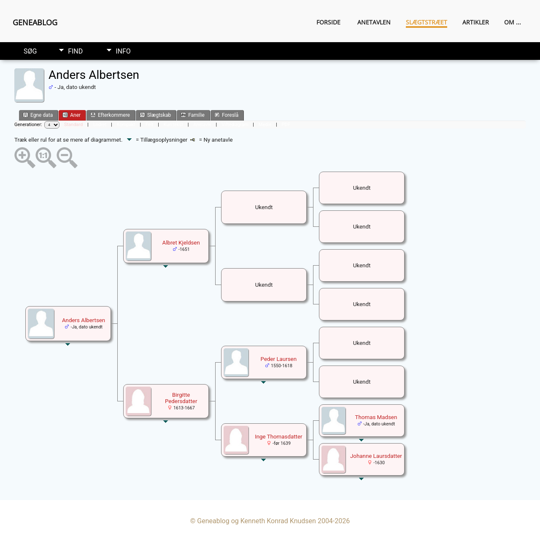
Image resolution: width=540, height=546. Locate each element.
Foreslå (226, 115)
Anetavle (202, 124)
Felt (149, 124)
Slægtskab (155, 115)
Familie (193, 115)
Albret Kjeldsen (181, 242)
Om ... (512, 22)
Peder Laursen (279, 359)
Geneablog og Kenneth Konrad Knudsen (256, 521)
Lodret (99, 124)
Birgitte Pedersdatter (181, 398)
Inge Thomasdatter (278, 436)
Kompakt (126, 124)
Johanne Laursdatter (376, 456)
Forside (328, 22)
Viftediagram (234, 124)
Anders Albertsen (83, 320)
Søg (30, 51)
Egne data (38, 115)
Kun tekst (173, 124)
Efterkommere (110, 115)
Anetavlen (374, 22)
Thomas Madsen (376, 417)
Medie (265, 124)
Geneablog (35, 22)
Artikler (475, 22)
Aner (71, 115)
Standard (73, 124)
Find (75, 51)
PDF (286, 124)
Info (123, 51)
